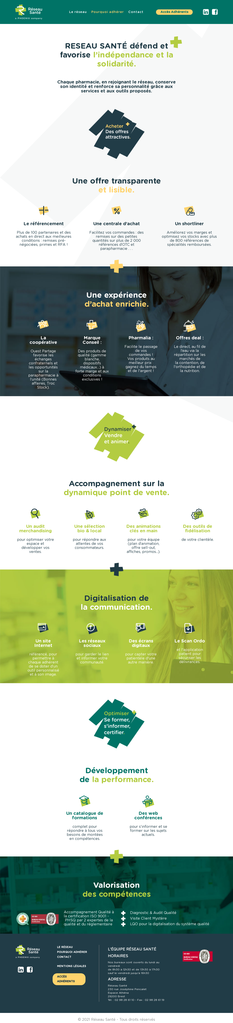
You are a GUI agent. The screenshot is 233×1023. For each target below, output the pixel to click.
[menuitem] (78, 12)
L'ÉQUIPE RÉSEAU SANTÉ (132, 949)
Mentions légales (71, 966)
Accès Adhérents (174, 12)
